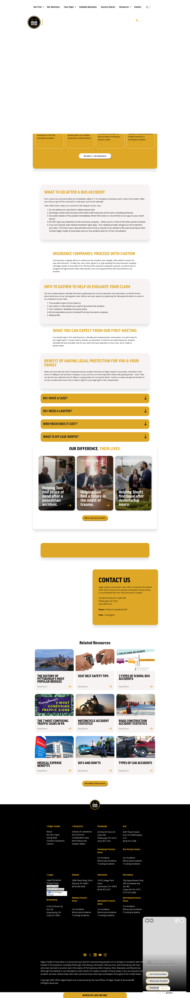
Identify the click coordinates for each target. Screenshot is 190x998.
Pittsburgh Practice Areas (106, 851)
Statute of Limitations (82, 831)
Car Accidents (103, 858)
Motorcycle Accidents (106, 861)
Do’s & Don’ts (78, 835)
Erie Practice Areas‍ (131, 849)
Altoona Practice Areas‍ (79, 899)
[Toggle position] (177, 920)
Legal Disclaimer (54, 880)
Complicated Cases (80, 838)
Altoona (75, 875)
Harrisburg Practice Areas (132, 899)
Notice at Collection (55, 889)
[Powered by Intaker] (169, 993)
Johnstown (102, 875)
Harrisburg (128, 875)
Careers (50, 844)
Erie (125, 826)
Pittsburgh (102, 826)
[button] (38, 7)
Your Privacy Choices (54, 893)
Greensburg (52, 900)
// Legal (50, 875)
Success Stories (108, 7)
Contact (137, 7)
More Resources (79, 841)
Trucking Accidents (106, 864)
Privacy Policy (53, 883)
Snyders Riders (78, 844)
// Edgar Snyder (53, 826)
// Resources (77, 826)
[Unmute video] (147, 920)
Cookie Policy (53, 886)
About (49, 831)
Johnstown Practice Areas (106, 902)
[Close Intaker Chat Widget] (182, 920)
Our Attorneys (53, 7)
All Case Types (53, 835)
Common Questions (88, 7)
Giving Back (52, 838)
